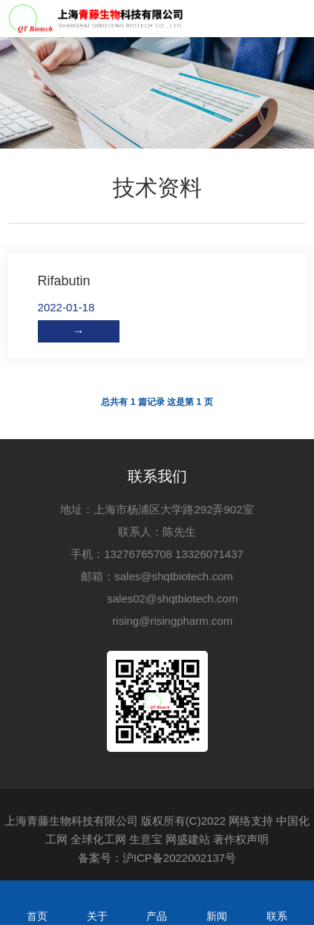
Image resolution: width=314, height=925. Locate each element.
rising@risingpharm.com (172, 620)
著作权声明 (241, 839)
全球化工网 (98, 839)
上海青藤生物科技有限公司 (71, 820)
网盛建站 (188, 839)
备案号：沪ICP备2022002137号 (157, 857)
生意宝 (146, 839)
